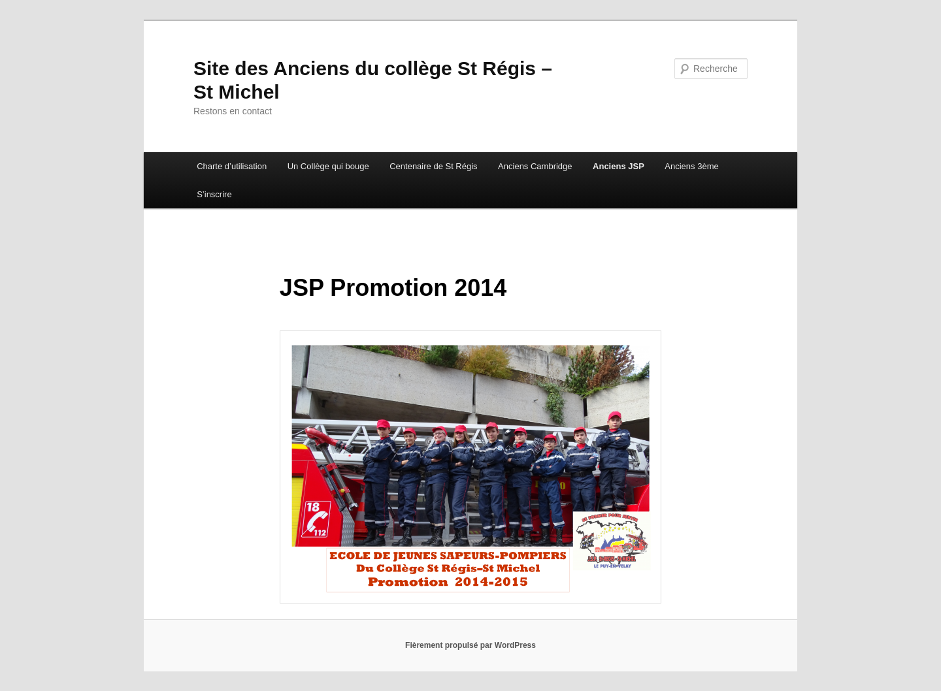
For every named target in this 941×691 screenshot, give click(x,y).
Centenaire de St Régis (433, 166)
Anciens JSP (618, 166)
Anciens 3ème (691, 166)
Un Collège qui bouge (328, 166)
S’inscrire (214, 194)
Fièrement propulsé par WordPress (470, 645)
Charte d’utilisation (232, 166)
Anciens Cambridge (535, 166)
